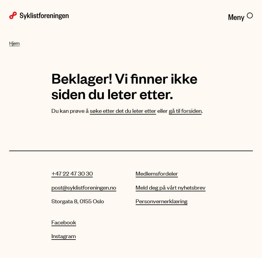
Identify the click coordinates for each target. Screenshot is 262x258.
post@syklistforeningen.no (83, 187)
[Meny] (240, 15)
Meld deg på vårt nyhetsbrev (170, 187)
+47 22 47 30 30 (72, 173)
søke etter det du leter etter (123, 110)
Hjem (14, 43)
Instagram (63, 236)
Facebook (63, 222)
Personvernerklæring (161, 201)
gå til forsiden (185, 110)
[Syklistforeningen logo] (67, 16)
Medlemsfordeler (157, 173)
